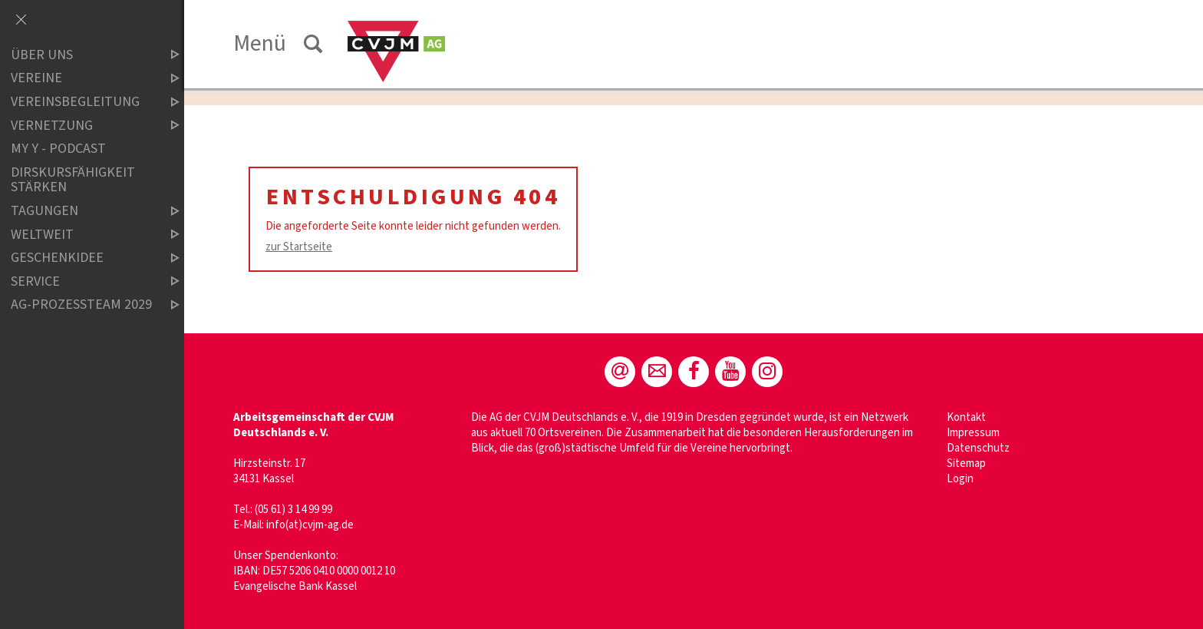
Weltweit (82, 234)
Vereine (82, 79)
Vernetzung (82, 125)
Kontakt (966, 417)
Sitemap (966, 463)
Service (82, 281)
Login (960, 479)
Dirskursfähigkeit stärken (73, 180)
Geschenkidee (82, 257)
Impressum (973, 433)
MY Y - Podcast (58, 148)
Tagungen (82, 211)
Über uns (82, 55)
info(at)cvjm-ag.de (310, 525)
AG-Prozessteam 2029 (82, 305)
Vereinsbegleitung (82, 102)
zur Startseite (298, 247)
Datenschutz (978, 448)
